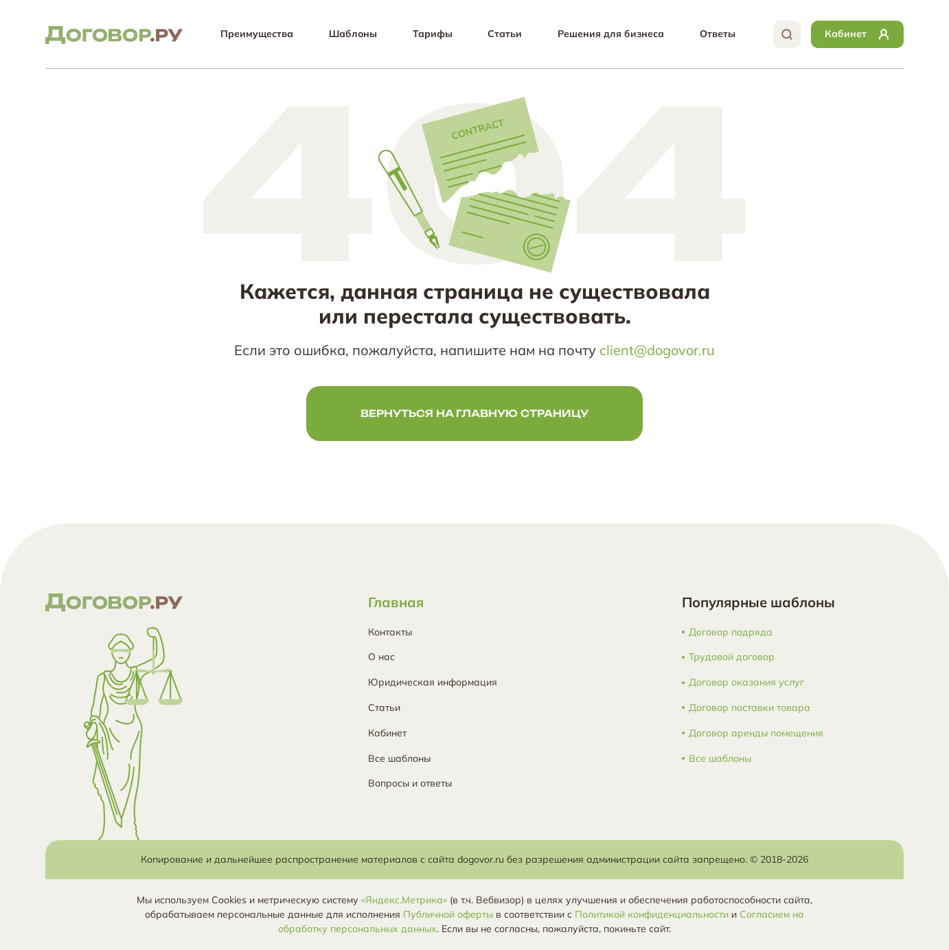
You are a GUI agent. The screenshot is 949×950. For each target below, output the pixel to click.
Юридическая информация (432, 682)
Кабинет (387, 733)
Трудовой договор (732, 657)
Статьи (505, 33)
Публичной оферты (448, 914)
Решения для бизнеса (611, 33)
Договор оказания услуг (746, 682)
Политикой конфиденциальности (652, 914)
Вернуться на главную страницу (474, 413)
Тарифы (433, 33)
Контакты (390, 632)
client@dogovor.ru (657, 350)
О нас (381, 657)
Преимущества (256, 33)
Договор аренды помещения (756, 733)
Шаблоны (353, 33)
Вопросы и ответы (410, 783)
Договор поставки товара (749, 708)
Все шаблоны (399, 758)
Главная (396, 602)
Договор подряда (731, 632)
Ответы (717, 33)
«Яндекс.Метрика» (404, 900)
